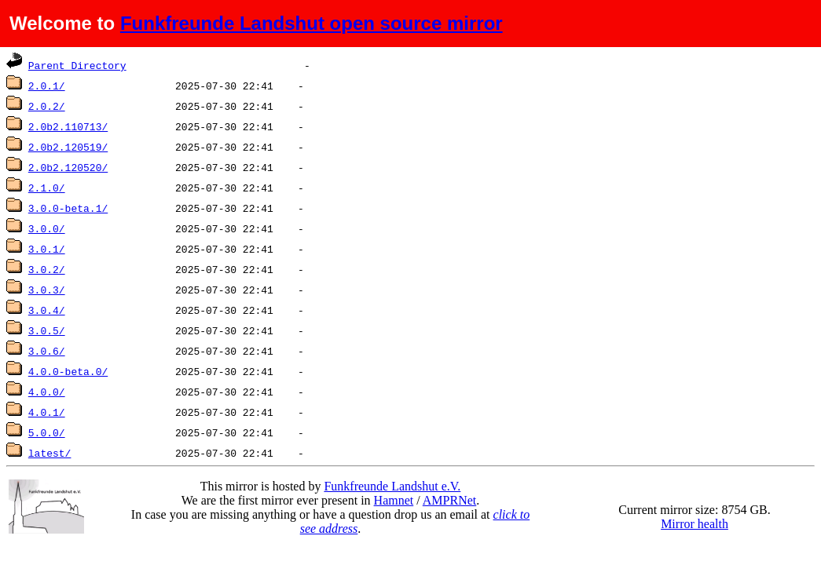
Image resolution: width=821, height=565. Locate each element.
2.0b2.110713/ (68, 126)
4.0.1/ (46, 412)
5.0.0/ (46, 432)
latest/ (49, 453)
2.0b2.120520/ (68, 167)
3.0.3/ (46, 289)
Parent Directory (77, 65)
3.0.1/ (46, 249)
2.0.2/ (46, 106)
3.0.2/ (46, 269)
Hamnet (394, 500)
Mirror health (694, 523)
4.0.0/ (46, 392)
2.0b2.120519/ (68, 147)
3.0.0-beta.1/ (68, 208)
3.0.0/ (46, 228)
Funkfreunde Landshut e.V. (392, 486)
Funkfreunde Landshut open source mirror (311, 23)
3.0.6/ (46, 351)
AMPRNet (449, 500)
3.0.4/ (46, 310)
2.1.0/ (46, 187)
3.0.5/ (46, 330)
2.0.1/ (46, 85)
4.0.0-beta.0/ (68, 371)
